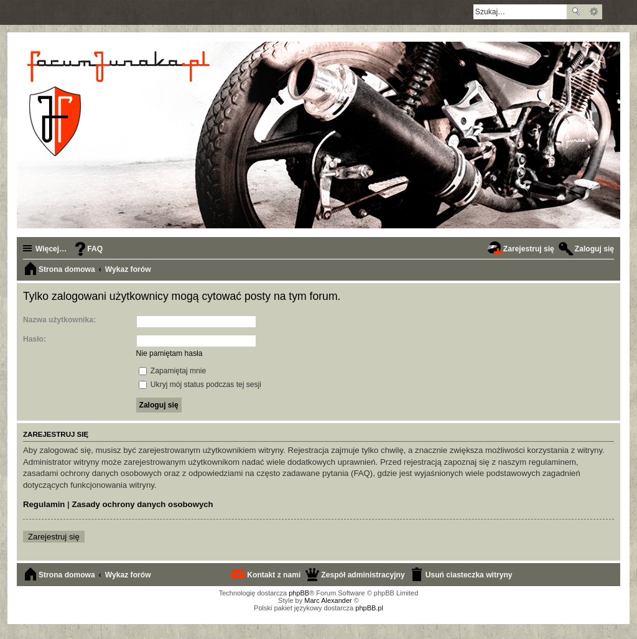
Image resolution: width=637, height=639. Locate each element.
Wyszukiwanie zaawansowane (593, 11)
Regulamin (44, 504)
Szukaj (576, 11)
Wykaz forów (128, 575)
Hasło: (34, 339)
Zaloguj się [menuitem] (594, 249)
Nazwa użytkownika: (59, 319)
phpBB (299, 593)
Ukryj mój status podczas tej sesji (200, 384)
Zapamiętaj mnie (173, 370)
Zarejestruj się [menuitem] (528, 249)
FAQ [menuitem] (95, 249)
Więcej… (51, 249)
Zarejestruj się (54, 536)
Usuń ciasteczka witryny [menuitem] (469, 575)
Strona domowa (67, 575)
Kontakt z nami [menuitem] (273, 575)
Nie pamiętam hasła (169, 353)
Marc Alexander (327, 600)
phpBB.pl (369, 608)
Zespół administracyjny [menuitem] (362, 575)
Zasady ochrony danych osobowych (142, 504)
